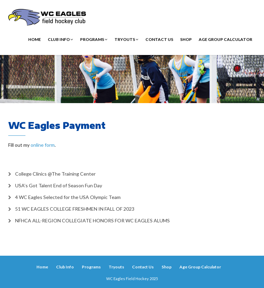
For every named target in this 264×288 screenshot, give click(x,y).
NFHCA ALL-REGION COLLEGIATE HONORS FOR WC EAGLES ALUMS (92, 220)
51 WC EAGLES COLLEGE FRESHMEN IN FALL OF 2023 (74, 209)
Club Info (60, 39)
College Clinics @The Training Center (55, 174)
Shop (186, 39)
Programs (94, 39)
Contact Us (159, 39)
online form (43, 145)
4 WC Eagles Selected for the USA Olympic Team (68, 197)
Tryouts (126, 39)
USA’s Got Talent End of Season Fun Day (58, 185)
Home (34, 39)
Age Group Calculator (225, 39)
